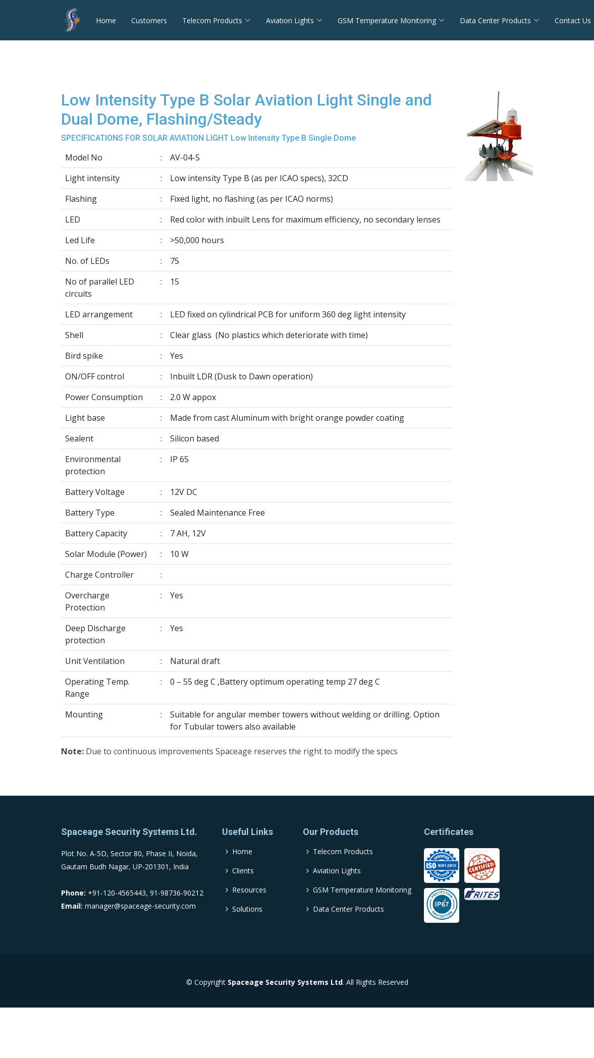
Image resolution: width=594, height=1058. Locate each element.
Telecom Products (343, 873)
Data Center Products (348, 931)
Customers (149, 20)
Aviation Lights (337, 893)
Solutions (247, 931)
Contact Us (573, 20)
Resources (249, 912)
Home (106, 20)
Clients (243, 893)
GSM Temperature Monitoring (362, 912)
